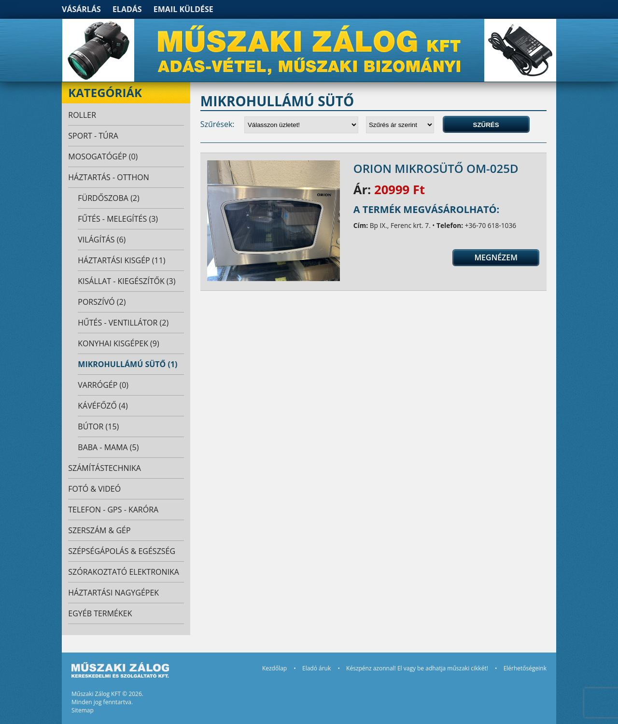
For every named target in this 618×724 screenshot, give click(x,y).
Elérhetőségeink (525, 668)
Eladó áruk (316, 668)
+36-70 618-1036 (490, 225)
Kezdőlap (274, 668)
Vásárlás (81, 9)
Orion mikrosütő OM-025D (436, 168)
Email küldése (183, 9)
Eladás (127, 9)
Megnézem (496, 257)
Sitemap (82, 710)
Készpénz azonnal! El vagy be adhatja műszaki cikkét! (417, 668)
